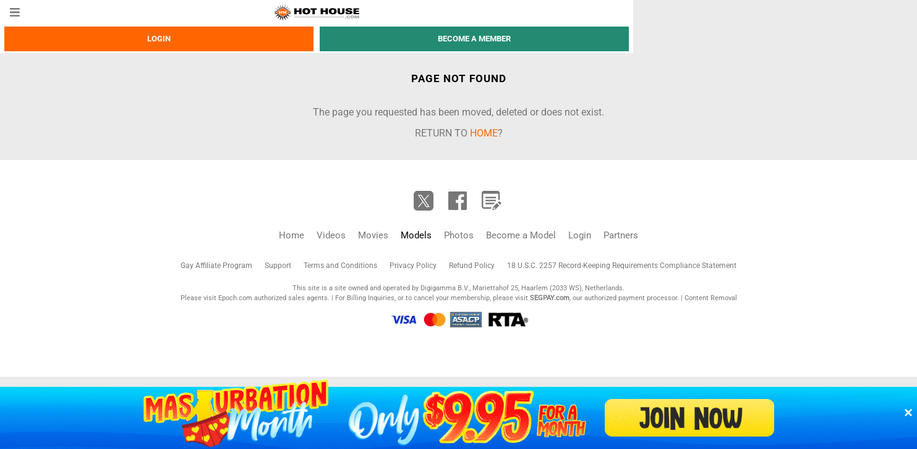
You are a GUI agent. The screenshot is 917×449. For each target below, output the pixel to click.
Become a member (474, 38)
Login (159, 38)
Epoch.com (235, 298)
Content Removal (711, 298)
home (484, 133)
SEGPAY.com (549, 298)
